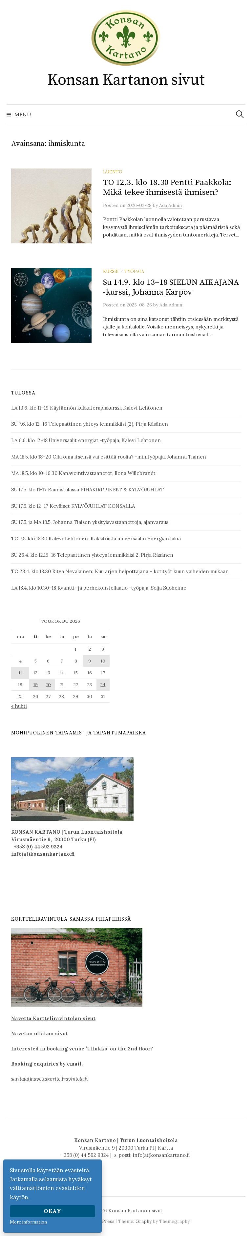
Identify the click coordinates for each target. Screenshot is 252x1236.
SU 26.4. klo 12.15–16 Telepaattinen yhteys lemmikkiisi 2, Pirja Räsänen (92, 555)
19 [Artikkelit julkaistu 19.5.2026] (35, 684)
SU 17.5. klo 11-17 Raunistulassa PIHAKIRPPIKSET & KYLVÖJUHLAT (87, 489)
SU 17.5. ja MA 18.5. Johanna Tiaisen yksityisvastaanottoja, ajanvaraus (89, 522)
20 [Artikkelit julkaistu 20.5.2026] (48, 684)
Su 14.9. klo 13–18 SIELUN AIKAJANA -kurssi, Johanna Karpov (171, 287)
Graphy (144, 1221)
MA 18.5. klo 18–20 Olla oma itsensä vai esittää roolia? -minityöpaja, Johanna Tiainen (108, 457)
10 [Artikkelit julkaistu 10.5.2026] (103, 661)
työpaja (134, 271)
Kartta (165, 1148)
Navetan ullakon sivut (39, 1033)
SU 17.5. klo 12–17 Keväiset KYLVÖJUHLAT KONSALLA (73, 506)
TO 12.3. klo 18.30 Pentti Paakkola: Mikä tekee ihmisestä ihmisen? (167, 187)
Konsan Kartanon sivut (126, 80)
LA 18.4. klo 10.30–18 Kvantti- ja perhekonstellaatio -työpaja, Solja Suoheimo (98, 588)
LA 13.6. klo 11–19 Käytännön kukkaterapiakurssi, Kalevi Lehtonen (86, 408)
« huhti (19, 706)
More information (28, 1222)
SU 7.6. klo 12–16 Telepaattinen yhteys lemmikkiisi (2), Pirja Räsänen (89, 424)
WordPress (102, 1221)
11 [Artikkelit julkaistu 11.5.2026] (20, 673)
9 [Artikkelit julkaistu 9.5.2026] (89, 661)
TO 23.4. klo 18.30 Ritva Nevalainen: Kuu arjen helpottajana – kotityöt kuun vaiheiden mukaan (120, 571)
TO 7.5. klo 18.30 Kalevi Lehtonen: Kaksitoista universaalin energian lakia (96, 538)
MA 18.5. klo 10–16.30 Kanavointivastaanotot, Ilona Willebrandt (83, 473)
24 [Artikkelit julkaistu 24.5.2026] (102, 684)
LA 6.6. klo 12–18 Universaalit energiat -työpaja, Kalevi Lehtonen (86, 440)
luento (112, 171)
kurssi (111, 271)
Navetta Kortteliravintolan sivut (53, 1018)
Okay (52, 1211)
